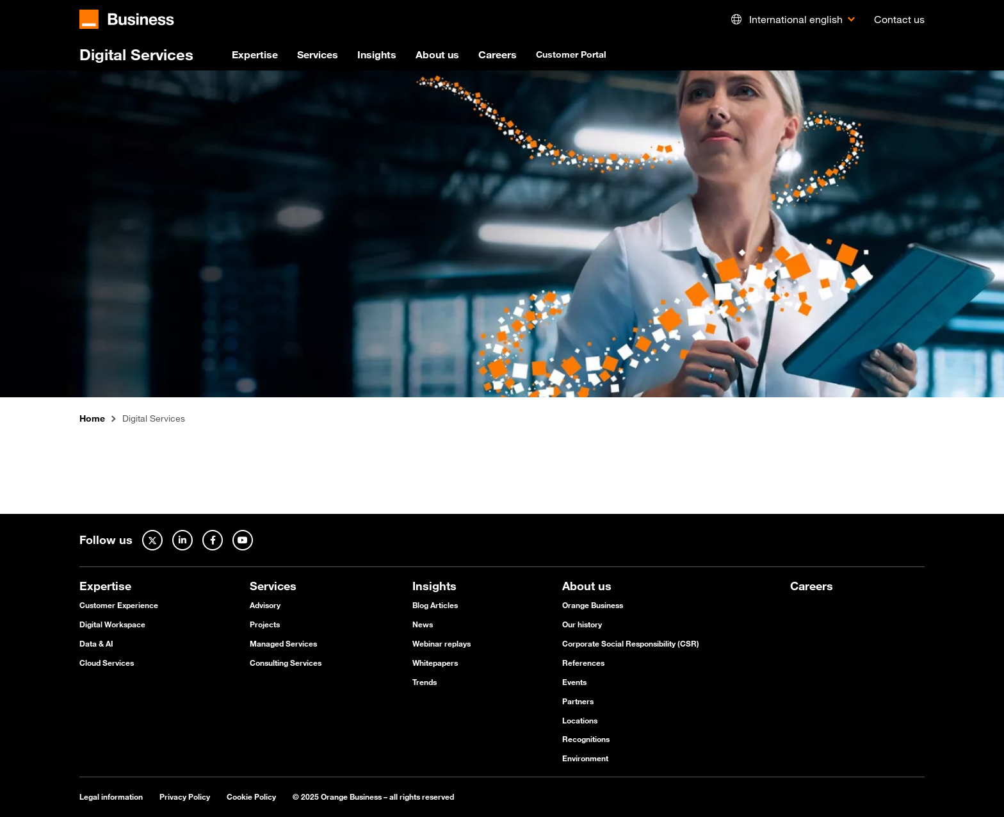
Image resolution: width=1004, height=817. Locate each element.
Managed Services (283, 643)
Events (574, 682)
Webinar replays (441, 643)
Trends (424, 682)
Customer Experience (118, 605)
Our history (582, 624)
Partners (578, 701)
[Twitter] (152, 540)
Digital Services (136, 54)
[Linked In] (182, 540)
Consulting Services (285, 662)
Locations (579, 720)
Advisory (265, 605)
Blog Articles (435, 605)
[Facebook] (212, 540)
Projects (265, 624)
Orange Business (592, 605)
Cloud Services (106, 662)
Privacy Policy (184, 796)
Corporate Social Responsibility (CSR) (630, 643)
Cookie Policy (251, 796)
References (583, 662)
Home (92, 418)
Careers (497, 54)
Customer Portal (571, 54)
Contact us (899, 19)
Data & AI (96, 643)
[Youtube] (242, 540)
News (422, 624)
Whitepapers (435, 662)
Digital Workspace (112, 624)
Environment (585, 758)
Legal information (111, 796)
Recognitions (586, 739)
